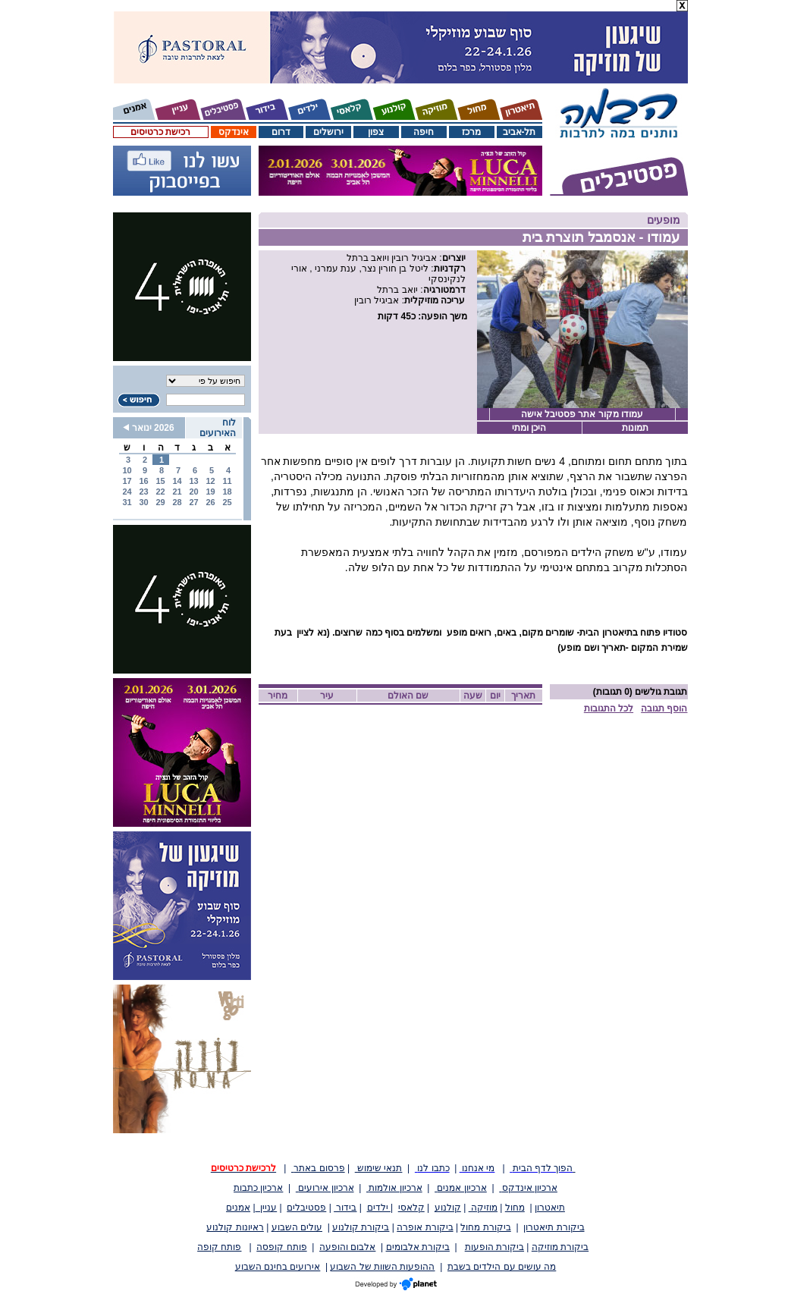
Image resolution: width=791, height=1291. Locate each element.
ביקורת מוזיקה (560, 1247)
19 (210, 491)
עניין (267, 1207)
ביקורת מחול (485, 1227)
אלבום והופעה (347, 1247)
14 (176, 480)
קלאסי (411, 1207)
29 (160, 502)
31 (126, 502)
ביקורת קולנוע (360, 1227)
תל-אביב (519, 132)
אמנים (238, 1207)
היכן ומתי (529, 427)
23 (143, 491)
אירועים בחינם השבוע (278, 1266)
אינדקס (233, 132)
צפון (376, 132)
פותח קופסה (281, 1247)
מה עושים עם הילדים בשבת (501, 1266)
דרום (281, 132)
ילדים (379, 1207)
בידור (345, 1207)
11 (226, 480)
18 (226, 491)
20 (193, 491)
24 (126, 491)
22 (160, 491)
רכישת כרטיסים (160, 132)
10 (126, 470)
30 (143, 502)
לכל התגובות (608, 708)
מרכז (471, 132)
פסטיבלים (306, 1207)
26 (210, 502)
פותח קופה (219, 1247)
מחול (515, 1207)
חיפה (423, 132)
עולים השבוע (297, 1227)
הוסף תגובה (664, 708)
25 (226, 502)
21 (176, 491)
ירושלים (328, 132)
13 (193, 480)
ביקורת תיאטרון (553, 1227)
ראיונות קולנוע (234, 1227)
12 (210, 480)
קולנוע (448, 1207)
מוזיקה (483, 1207)
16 (143, 480)
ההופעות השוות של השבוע (382, 1266)
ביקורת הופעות (494, 1247)
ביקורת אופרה (425, 1227)
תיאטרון (550, 1207)
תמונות (635, 427)
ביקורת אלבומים (418, 1247)
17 (126, 480)
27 (193, 502)
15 (160, 480)
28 (176, 502)
